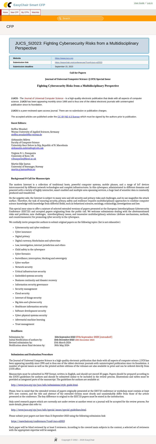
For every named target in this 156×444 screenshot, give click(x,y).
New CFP (14, 12)
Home (5, 12)
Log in (150, 3)
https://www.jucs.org (64, 58)
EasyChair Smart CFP (29, 5)
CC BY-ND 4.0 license (68, 116)
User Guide (139, 3)
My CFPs (25, 12)
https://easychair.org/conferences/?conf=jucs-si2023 (78, 62)
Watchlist (35, 12)
